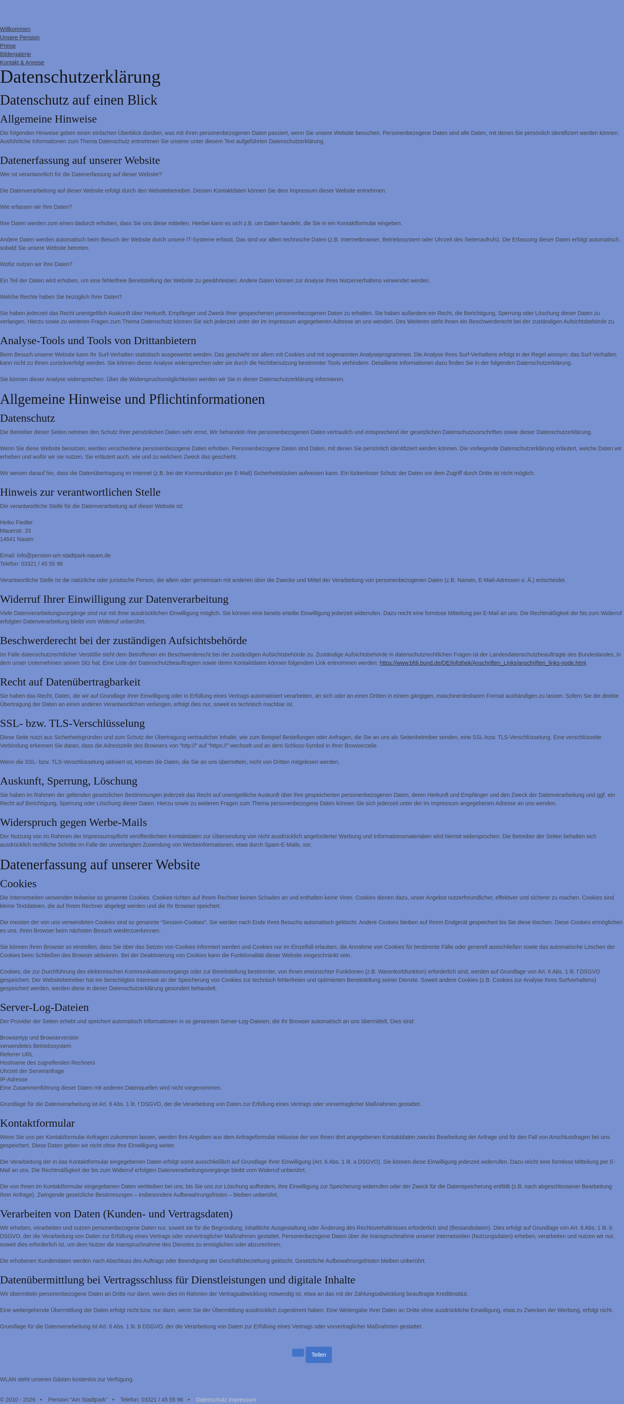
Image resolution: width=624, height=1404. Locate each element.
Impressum (242, 1399)
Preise (8, 46)
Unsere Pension (20, 37)
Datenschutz (211, 1399)
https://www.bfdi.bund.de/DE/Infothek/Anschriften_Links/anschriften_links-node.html (483, 663)
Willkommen (15, 29)
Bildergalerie (15, 54)
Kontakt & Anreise (22, 62)
